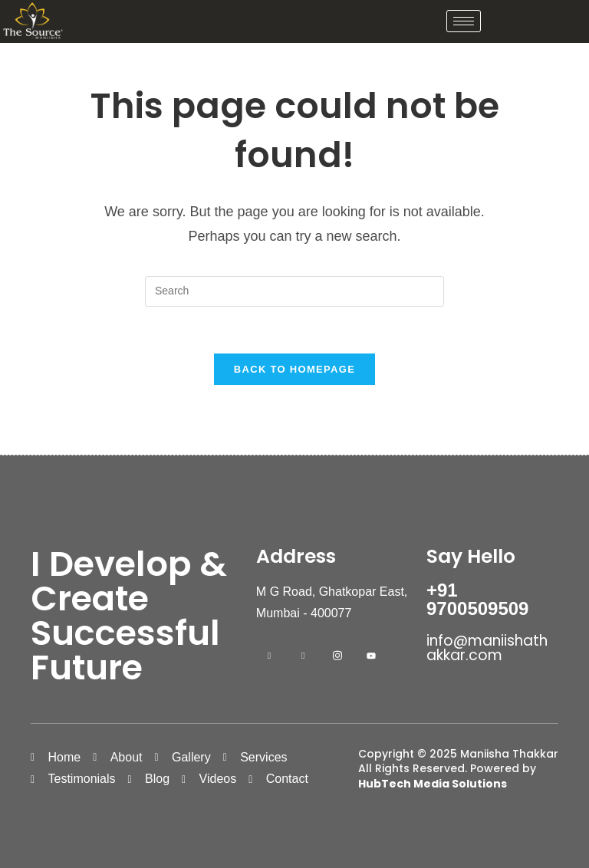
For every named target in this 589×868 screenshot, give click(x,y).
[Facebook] (269, 655)
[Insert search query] (294, 291)
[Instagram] (337, 655)
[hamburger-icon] (463, 21)
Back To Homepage (294, 369)
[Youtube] (371, 655)
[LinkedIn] (302, 655)
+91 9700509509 (477, 599)
